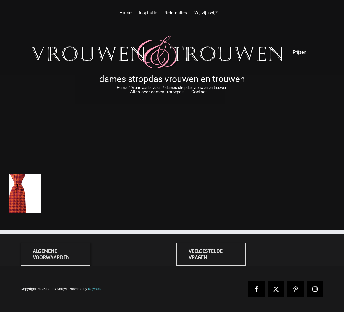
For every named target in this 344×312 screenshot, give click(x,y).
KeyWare (95, 289)
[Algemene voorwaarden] (55, 254)
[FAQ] (211, 254)
